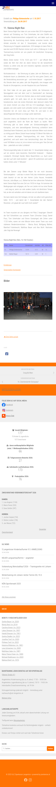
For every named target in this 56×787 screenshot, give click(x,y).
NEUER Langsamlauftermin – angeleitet (18, 558)
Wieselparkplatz (19, 720)
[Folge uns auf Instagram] (30, 780)
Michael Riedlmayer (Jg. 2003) (12, 657)
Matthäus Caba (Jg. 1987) (11, 651)
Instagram (7, 410)
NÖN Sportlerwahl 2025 (11, 583)
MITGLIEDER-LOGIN (11, 389)
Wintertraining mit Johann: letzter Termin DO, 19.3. (22, 575)
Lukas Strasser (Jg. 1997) (11, 630)
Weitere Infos (6, 698)
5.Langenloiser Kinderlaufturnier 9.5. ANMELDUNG (22, 549)
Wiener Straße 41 (8, 675)
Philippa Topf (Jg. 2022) (10, 642)
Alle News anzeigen (9, 597)
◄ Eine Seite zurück (11, 337)
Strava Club (10, 416)
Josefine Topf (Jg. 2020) (10, 639)
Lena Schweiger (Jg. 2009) (11, 648)
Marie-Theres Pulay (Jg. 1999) (12, 654)
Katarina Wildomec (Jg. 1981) (12, 645)
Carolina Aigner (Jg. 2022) (11, 627)
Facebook (7, 405)
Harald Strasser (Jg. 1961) (11, 633)
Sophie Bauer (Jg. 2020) (10, 621)
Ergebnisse (8, 265)
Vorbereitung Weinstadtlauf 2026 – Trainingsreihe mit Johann (26, 566)
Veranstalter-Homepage (12, 270)
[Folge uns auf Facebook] (26, 780)
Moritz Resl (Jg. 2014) (10, 624)
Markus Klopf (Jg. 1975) (10, 660)
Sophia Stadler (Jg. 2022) (11, 636)
